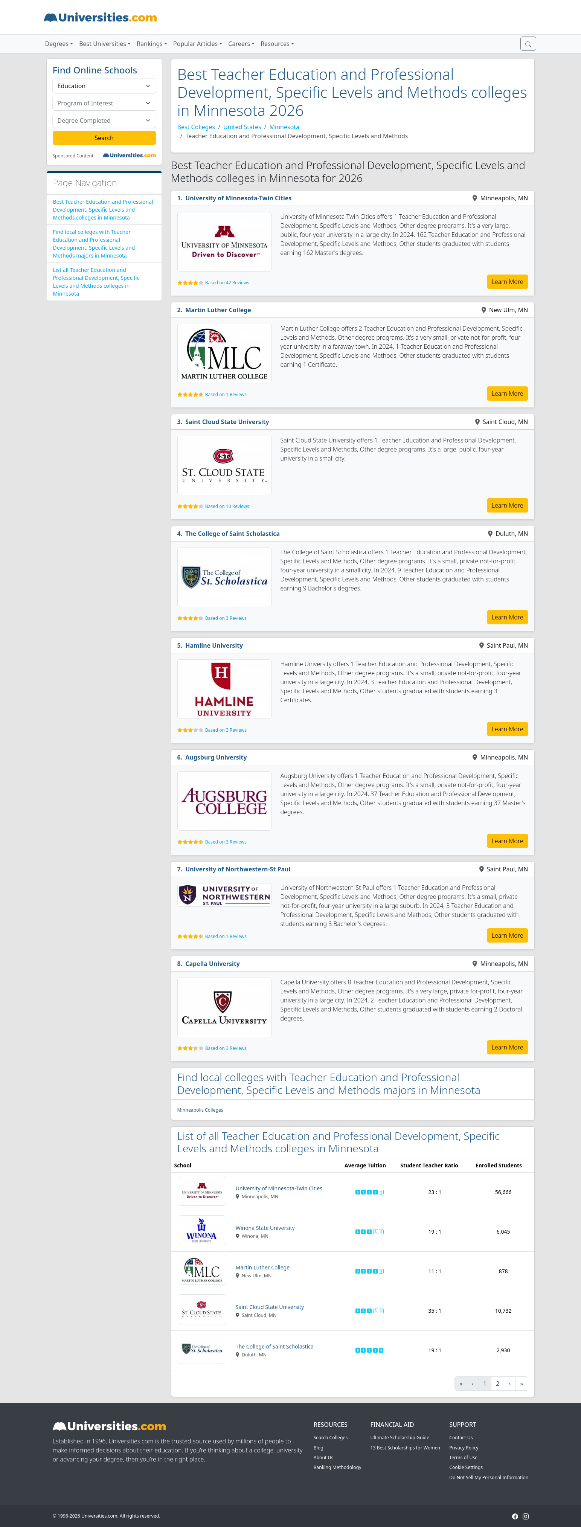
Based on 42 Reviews (227, 282)
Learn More (507, 282)
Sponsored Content (73, 156)
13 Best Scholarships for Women (405, 1448)
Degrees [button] (57, 44)
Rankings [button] (150, 44)
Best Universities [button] (102, 44)
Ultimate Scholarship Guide (399, 1437)
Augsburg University (216, 757)
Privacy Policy (463, 1448)
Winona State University (265, 1227)
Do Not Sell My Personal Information (488, 1477)
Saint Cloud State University (227, 422)
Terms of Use (463, 1457)
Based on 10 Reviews (227, 506)
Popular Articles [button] (195, 44)
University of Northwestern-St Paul (237, 869)
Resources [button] (275, 44)
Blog (318, 1448)
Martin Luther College (218, 310)
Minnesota (285, 127)
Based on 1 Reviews (226, 394)
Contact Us (461, 1437)
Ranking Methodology (337, 1467)
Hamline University (214, 645)
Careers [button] (239, 44)
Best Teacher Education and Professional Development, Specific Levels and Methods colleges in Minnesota (103, 209)
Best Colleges (196, 127)
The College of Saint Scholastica (232, 533)
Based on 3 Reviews (226, 618)
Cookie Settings (466, 1467)
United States (242, 127)
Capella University (212, 964)
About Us (324, 1457)
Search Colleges (331, 1437)
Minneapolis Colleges (200, 1110)
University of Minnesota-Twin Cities (238, 198)
